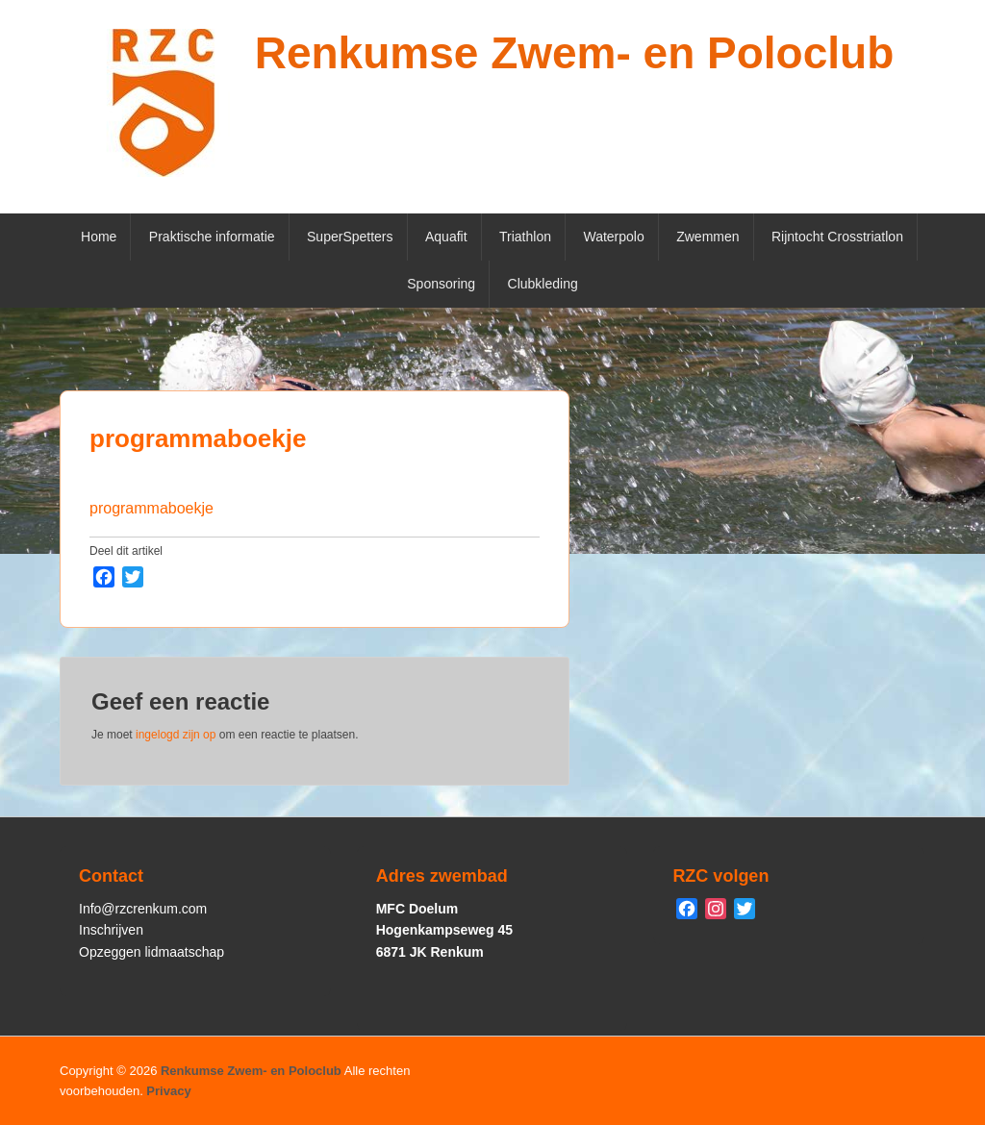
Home (98, 236)
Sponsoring (441, 283)
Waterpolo (613, 236)
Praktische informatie (212, 236)
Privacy (168, 1091)
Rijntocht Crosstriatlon (837, 236)
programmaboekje (197, 438)
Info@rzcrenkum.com (143, 908)
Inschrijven (111, 930)
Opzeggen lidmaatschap (151, 952)
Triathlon (525, 236)
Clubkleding (543, 283)
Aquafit (446, 236)
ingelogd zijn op (175, 734)
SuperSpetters (350, 236)
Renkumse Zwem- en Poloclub (575, 53)
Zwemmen (707, 236)
